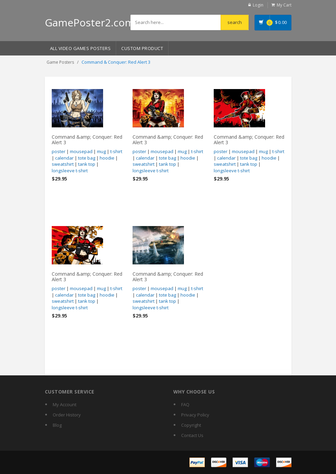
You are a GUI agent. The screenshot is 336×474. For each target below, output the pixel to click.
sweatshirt (63, 164)
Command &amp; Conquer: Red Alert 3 (87, 139)
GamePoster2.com (89, 22)
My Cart (284, 5)
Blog (57, 425)
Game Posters (60, 62)
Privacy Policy (195, 415)
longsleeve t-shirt (70, 170)
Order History (67, 415)
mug (101, 151)
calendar (64, 158)
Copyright (191, 425)
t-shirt (116, 151)
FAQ (185, 404)
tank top (86, 164)
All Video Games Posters (80, 48)
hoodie (107, 158)
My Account (64, 404)
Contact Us (192, 435)
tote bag (86, 158)
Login (258, 5)
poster (58, 151)
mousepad (81, 151)
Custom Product (142, 48)
